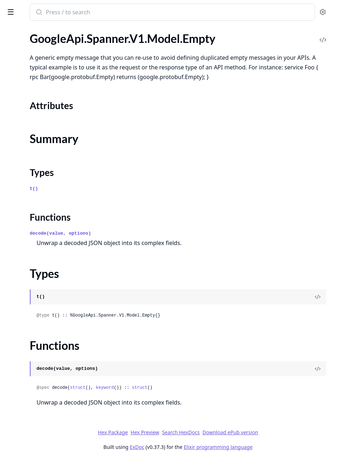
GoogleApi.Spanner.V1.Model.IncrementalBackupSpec (51, 242)
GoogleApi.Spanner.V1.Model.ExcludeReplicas (51, 126)
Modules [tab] (43, 31)
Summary (24, 77)
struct (177, 397)
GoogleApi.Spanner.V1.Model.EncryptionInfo (51, 117)
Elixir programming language (272, 456)
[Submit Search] (137, 13)
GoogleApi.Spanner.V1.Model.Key (46, 329)
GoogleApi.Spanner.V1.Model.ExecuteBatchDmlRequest (51, 136)
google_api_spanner (35, 8)
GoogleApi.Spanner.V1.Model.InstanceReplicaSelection (51, 320)
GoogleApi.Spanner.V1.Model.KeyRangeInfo (51, 349)
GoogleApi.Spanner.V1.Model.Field (48, 175)
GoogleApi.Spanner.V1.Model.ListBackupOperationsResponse (51, 377)
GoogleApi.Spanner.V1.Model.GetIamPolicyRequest (51, 213)
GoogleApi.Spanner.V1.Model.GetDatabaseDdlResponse (51, 204)
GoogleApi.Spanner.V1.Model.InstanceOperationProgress (51, 300)
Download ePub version (284, 442)
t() (133, 198)
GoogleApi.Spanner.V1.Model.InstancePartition (51, 310)
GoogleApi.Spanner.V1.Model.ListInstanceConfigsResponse (51, 445)
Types (20, 86)
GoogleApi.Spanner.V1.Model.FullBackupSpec (51, 194)
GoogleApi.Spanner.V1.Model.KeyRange (51, 339)
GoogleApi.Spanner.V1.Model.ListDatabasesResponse (51, 426)
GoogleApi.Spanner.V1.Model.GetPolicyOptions (51, 223)
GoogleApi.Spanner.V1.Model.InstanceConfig (51, 291)
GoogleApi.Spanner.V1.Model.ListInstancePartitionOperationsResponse (51, 455)
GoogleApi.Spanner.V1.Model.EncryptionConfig (51, 107)
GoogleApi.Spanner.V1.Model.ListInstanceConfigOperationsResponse (51, 435)
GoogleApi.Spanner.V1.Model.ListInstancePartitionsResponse (51, 464)
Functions (25, 94)
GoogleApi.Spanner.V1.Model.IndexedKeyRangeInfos (51, 271)
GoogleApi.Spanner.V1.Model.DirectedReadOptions (51, 37)
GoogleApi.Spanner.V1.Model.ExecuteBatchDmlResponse (51, 146)
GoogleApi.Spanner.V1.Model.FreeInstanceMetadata (51, 184)
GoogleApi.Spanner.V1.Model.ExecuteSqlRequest (51, 155)
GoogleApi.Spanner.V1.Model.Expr (47, 165)
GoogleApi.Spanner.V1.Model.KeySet (50, 368)
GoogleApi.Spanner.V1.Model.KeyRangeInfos (51, 358)
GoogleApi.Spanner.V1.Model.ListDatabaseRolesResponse (51, 416)
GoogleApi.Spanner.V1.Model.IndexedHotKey (51, 262)
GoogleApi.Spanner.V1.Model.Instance (51, 281)
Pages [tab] (13, 31)
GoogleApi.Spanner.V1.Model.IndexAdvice (51, 252)
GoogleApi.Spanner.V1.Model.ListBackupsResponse (51, 397)
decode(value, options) (159, 243)
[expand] (100, 38)
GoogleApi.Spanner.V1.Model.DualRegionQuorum (51, 46)
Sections (23, 68)
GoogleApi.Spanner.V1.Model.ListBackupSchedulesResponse (51, 387)
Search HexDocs (234, 442)
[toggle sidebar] (98, 11)
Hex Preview (198, 442)
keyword (204, 397)
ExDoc (191, 456)
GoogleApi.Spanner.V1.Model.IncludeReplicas (51, 233)
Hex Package (166, 442)
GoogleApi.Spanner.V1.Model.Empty (50, 56)
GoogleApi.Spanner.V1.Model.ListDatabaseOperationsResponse (51, 406)
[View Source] (326, 306)
